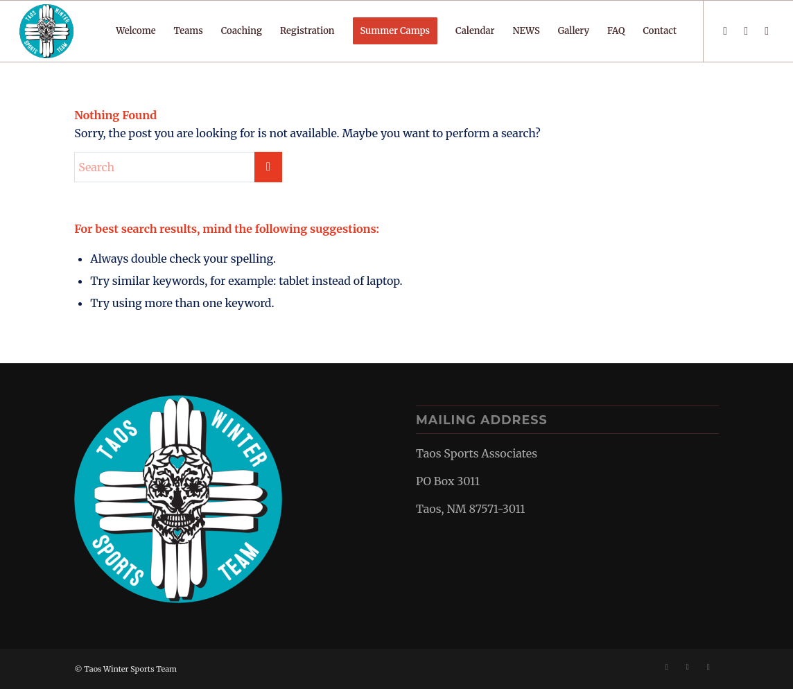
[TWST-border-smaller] (46, 31)
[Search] (178, 167)
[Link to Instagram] (745, 30)
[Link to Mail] (766, 30)
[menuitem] (135, 31)
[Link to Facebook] (725, 30)
